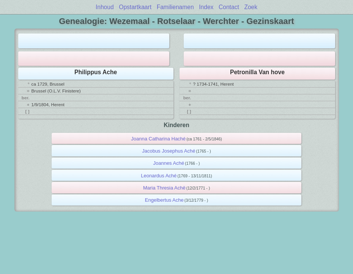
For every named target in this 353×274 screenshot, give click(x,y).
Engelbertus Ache (164, 200)
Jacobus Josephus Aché (168, 151)
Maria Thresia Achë (164, 188)
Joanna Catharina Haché (158, 139)
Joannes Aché (168, 163)
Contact (229, 7)
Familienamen (175, 7)
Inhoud (105, 7)
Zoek (250, 7)
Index (206, 7)
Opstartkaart (135, 7)
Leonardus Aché (158, 175)
